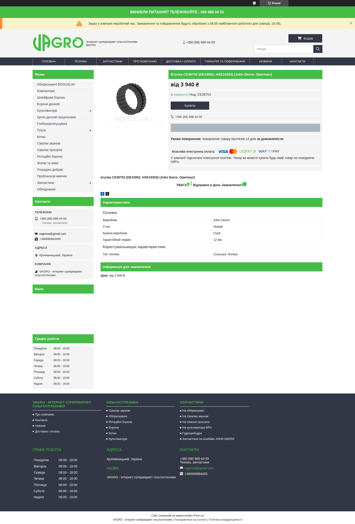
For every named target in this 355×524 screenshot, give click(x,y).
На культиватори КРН (197, 427)
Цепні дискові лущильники (56, 117)
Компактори (46, 91)
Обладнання (46, 189)
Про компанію (145, 61)
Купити (190, 105)
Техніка (80, 61)
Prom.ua (199, 515)
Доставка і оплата (181, 61)
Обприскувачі (118, 416)
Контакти (297, 61)
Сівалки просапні (49, 150)
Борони (114, 427)
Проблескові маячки (52, 176)
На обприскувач (193, 410)
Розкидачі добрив (50, 169)
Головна (49, 61)
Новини (265, 61)
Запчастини (112, 61)
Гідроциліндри (192, 433)
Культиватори (47, 110)
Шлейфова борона (51, 97)
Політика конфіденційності (225, 519)
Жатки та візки (47, 163)
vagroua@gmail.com (52, 233)
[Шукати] (317, 49)
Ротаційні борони (49, 156)
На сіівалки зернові (195, 416)
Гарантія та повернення (225, 61)
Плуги (41, 130)
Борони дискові (48, 104)
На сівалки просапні (196, 422)
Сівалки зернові (48, 143)
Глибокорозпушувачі (52, 124)
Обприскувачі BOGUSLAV (56, 84)
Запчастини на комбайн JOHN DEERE (208, 439)
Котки (41, 137)
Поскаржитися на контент (190, 519)
